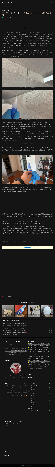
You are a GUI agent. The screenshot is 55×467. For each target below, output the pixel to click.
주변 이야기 (34, 412)
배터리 (20, 390)
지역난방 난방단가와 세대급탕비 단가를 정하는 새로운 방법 (39, 345)
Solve (4, 320)
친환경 (33, 406)
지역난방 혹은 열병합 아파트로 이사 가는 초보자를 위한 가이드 (39, 343)
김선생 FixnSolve (7, 2)
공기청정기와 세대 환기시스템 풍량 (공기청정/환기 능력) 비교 (14, 332)
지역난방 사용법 (9, 392)
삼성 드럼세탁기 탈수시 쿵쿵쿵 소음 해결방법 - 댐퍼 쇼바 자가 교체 (39, 366)
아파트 (25, 390)
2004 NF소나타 (35, 386)
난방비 (7, 385)
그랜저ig (13, 385)
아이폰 (20, 387)
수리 (26, 385)
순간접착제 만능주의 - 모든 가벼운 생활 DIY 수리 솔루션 (13, 328)
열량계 (7, 390)
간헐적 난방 (17, 392)
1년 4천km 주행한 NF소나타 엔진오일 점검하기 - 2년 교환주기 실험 (39, 364)
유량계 (7, 387)
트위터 (7, 425)
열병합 (13, 395)
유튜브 (7, 423)
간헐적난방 (20, 385)
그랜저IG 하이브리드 (36, 387)
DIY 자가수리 (34, 384)
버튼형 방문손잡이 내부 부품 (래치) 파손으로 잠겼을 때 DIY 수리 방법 (16, 330)
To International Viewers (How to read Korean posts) (15, 348)
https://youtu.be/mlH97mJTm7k (9, 235)
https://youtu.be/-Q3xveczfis (9, 140)
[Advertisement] (27, 202)
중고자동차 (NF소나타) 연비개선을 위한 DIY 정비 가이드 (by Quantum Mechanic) (39, 349)
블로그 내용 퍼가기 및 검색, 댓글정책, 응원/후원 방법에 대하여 (16, 350)
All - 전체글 (30, 380)
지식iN (14, 425)
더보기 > (51, 317)
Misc (30, 408)
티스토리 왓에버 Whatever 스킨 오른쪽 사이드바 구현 (38, 360)
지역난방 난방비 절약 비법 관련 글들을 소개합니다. (14, 354)
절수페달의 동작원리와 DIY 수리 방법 (10, 334)
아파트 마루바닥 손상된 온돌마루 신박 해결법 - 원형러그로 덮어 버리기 (16, 323)
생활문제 (33, 404)
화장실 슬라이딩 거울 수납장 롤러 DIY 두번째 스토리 (38, 368)
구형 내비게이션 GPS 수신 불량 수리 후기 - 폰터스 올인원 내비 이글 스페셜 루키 (39, 351)
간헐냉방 (25, 392)
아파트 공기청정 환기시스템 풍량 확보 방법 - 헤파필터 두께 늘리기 (15, 325)
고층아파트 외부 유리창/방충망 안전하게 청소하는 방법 (39, 356)
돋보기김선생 (28, 465)
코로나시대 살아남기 (36, 410)
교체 (26, 387)
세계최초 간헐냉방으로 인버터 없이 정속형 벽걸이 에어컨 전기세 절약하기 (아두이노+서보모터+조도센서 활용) (39, 347)
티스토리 (20, 395)
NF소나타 (7, 395)
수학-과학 (34, 393)
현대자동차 (13, 390)
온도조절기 (8, 397)
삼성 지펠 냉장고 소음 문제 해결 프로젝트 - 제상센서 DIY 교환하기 (39, 362)
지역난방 (14, 387)
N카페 (7, 428)
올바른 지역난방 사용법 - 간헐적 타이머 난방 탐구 (14, 352)
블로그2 (14, 423)
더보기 (25, 383)
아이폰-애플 (34, 389)
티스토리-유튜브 (35, 397)
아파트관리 (9, 320)
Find (30, 398)
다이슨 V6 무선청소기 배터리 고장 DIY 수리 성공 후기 (38, 354)
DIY (26, 395)
